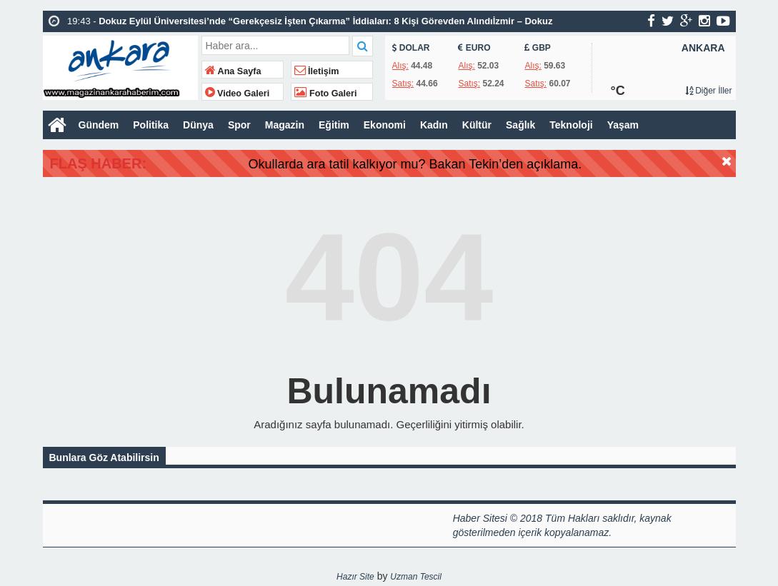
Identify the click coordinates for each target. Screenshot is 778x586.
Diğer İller (708, 91)
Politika (151, 125)
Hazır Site (355, 577)
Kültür (477, 125)
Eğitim (334, 125)
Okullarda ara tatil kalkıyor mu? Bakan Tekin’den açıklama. (453, 164)
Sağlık (520, 125)
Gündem (99, 125)
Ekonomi (385, 125)
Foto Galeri (325, 93)
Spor (239, 125)
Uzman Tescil (416, 577)
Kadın (434, 125)
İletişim (316, 71)
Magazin (284, 125)
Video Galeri (237, 93)
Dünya (198, 125)
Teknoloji (570, 125)
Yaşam (623, 125)
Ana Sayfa (233, 71)
